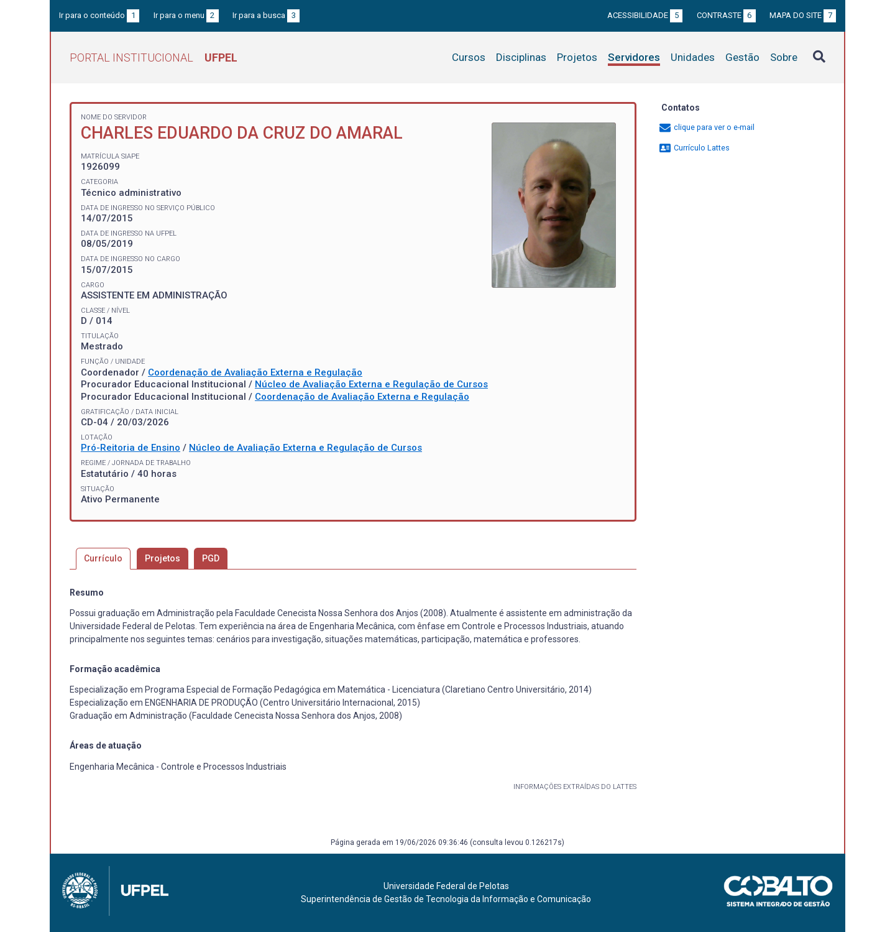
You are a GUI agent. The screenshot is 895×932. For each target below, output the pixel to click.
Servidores (634, 57)
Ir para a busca (266, 15)
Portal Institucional (153, 57)
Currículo (103, 558)
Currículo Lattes (694, 147)
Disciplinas (521, 57)
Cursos (468, 57)
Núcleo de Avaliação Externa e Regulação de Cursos (371, 384)
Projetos (577, 57)
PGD (210, 558)
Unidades (693, 57)
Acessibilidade (644, 15)
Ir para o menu (186, 15)
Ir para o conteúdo (99, 15)
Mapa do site (802, 15)
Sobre (783, 57)
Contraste (726, 15)
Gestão (742, 57)
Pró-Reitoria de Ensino (130, 447)
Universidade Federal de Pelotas (446, 886)
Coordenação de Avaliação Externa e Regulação (255, 372)
